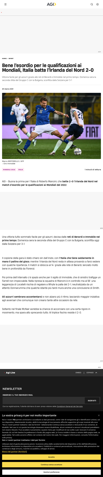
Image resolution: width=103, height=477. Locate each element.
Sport (11, 58)
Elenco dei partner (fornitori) (14, 451)
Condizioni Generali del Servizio (70, 406)
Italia (20, 170)
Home (4, 58)
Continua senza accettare (51, 464)
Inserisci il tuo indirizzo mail (18, 395)
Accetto (51, 457)
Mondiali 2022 (9, 170)
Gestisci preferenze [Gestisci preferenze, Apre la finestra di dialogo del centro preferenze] (51, 472)
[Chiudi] (99, 415)
